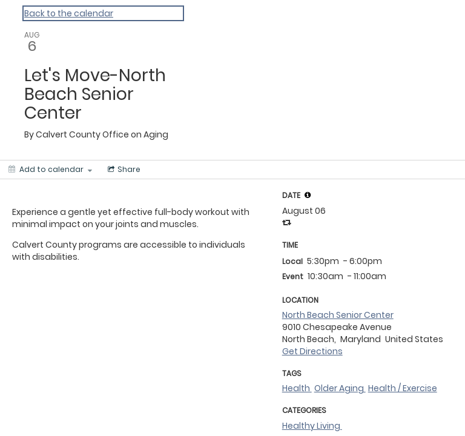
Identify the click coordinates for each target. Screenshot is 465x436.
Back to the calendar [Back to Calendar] (68, 13)
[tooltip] (308, 195)
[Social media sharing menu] (123, 169)
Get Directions (312, 351)
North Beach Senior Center (338, 315)
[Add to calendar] (50, 169)
